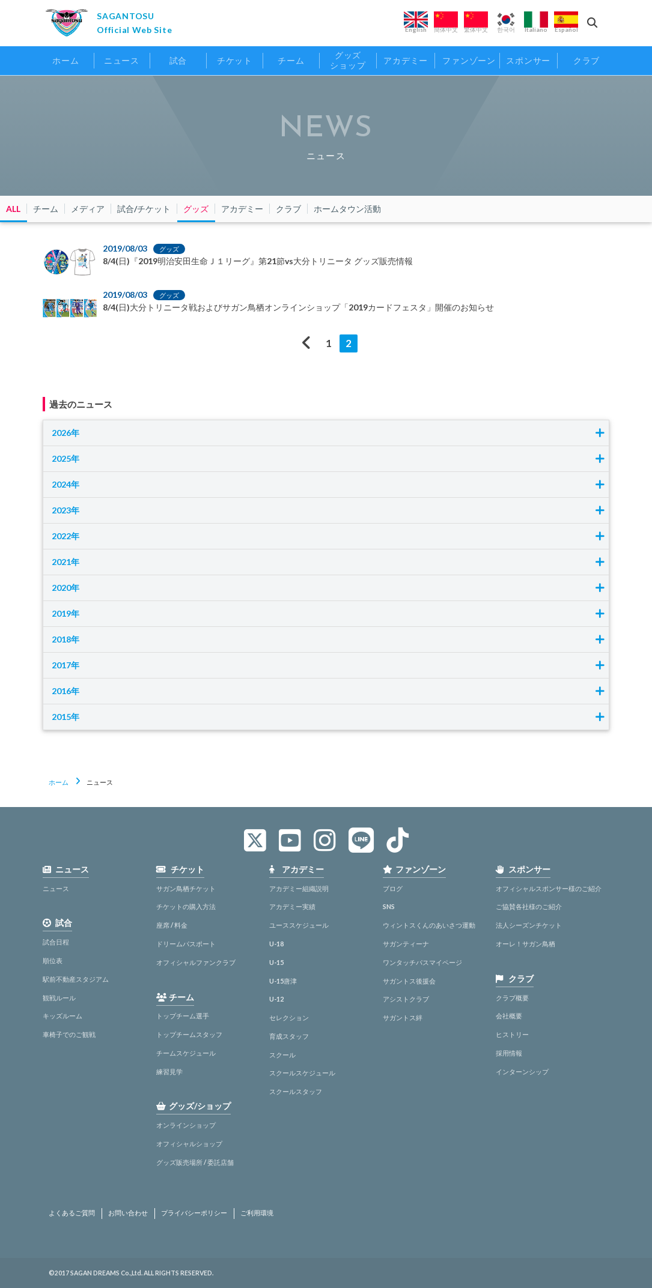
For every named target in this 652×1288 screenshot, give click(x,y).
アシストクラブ (406, 999)
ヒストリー (512, 1034)
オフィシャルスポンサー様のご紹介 (549, 888)
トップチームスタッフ (189, 1034)
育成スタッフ (289, 1036)
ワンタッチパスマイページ (422, 962)
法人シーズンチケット (529, 925)
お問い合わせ (128, 1213)
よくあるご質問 (72, 1213)
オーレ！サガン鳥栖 (525, 944)
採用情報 (509, 1053)
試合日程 (56, 942)
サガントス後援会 (409, 981)
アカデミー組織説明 (299, 888)
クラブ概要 (512, 998)
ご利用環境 (256, 1213)
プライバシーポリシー (194, 1213)
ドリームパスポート (186, 944)
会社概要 (509, 1016)
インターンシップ (522, 1071)
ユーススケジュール (299, 925)
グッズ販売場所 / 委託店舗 (195, 1162)
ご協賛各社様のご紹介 (529, 906)
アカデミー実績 (292, 906)
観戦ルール (59, 998)
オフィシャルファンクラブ (196, 962)
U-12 (276, 999)
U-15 (276, 962)
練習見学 (169, 1071)
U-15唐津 (283, 981)
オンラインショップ (186, 1125)
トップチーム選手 (182, 1016)
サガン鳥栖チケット (186, 888)
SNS (389, 906)
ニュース (56, 888)
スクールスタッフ (295, 1091)
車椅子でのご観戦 (69, 1034)
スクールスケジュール (302, 1073)
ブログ (393, 888)
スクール (282, 1055)
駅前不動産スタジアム (76, 979)
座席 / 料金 (171, 925)
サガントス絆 (402, 1017)
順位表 (52, 960)
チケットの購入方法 (186, 906)
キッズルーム (62, 1016)
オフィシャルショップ (189, 1143)
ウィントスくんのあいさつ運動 (429, 925)
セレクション (289, 1017)
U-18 (276, 944)
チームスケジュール (186, 1053)
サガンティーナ (406, 944)
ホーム (59, 782)
